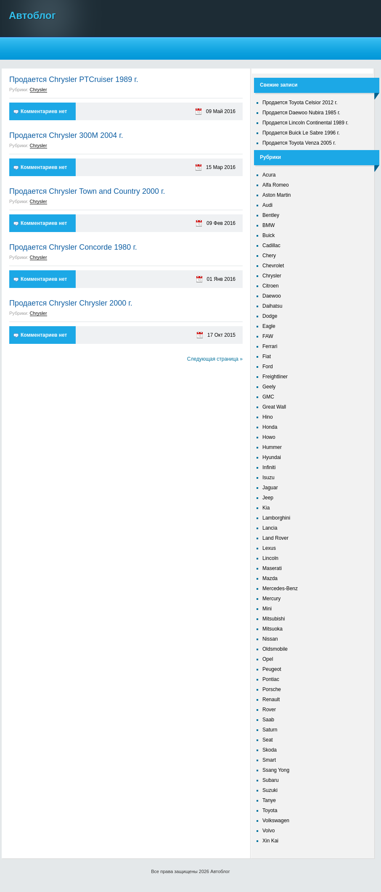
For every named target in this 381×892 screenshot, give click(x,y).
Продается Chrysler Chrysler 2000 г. (70, 303)
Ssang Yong (275, 770)
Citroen (270, 286)
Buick (268, 235)
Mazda (270, 578)
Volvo (268, 831)
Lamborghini (276, 518)
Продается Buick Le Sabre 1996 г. (301, 133)
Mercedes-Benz (280, 588)
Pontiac (270, 679)
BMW (268, 225)
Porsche (271, 689)
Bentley (270, 215)
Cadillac (271, 245)
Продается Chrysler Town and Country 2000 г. (87, 191)
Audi (267, 205)
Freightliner (275, 377)
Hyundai (271, 457)
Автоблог (32, 15)
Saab (268, 720)
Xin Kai (270, 841)
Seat (267, 740)
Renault (271, 699)
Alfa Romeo (275, 185)
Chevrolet (273, 266)
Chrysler (38, 89)
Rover (269, 710)
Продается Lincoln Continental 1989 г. (305, 123)
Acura (268, 175)
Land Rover (275, 538)
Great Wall (274, 407)
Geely (268, 387)
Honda (269, 427)
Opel (267, 659)
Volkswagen (275, 820)
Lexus (269, 548)
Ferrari (269, 346)
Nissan (270, 639)
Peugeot (271, 669)
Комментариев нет (44, 111)
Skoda (269, 750)
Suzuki (270, 790)
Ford (267, 366)
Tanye (269, 800)
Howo (268, 437)
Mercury (271, 599)
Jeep (267, 498)
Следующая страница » (215, 359)
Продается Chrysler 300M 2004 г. (66, 135)
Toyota (269, 810)
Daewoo (271, 296)
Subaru (270, 780)
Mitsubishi (273, 619)
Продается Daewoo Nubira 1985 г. (301, 113)
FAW (267, 336)
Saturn (269, 730)
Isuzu (268, 477)
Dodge (269, 316)
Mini (267, 609)
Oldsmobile (275, 649)
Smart (269, 760)
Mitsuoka (272, 629)
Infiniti (268, 467)
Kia (266, 508)
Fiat (266, 356)
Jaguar (270, 488)
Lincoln (270, 558)
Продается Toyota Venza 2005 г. (299, 143)
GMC (268, 397)
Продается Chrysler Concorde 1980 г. (73, 247)
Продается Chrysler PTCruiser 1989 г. (73, 79)
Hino (267, 417)
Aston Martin (276, 195)
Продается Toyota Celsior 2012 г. (300, 103)
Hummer (272, 447)
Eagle (268, 326)
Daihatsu (272, 306)
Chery (269, 256)
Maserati (272, 568)
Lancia (269, 528)
